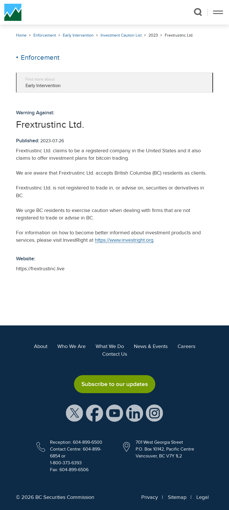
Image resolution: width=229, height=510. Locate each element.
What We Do (110, 346)
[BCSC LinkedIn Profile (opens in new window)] (134, 413)
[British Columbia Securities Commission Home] (12, 12)
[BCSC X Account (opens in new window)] (74, 413)
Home (21, 35)
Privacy (149, 497)
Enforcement (44, 35)
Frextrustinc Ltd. (179, 35)
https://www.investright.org (124, 240)
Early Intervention (78, 35)
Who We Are (71, 346)
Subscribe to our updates (114, 384)
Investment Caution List (121, 35)
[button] (197, 12)
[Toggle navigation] (218, 12)
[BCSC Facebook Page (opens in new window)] (94, 413)
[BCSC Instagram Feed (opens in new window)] (154, 413)
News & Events (151, 346)
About (40, 346)
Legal (202, 497)
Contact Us (114, 354)
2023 (153, 35)
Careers (186, 346)
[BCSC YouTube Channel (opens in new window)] (114, 413)
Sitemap (177, 497)
